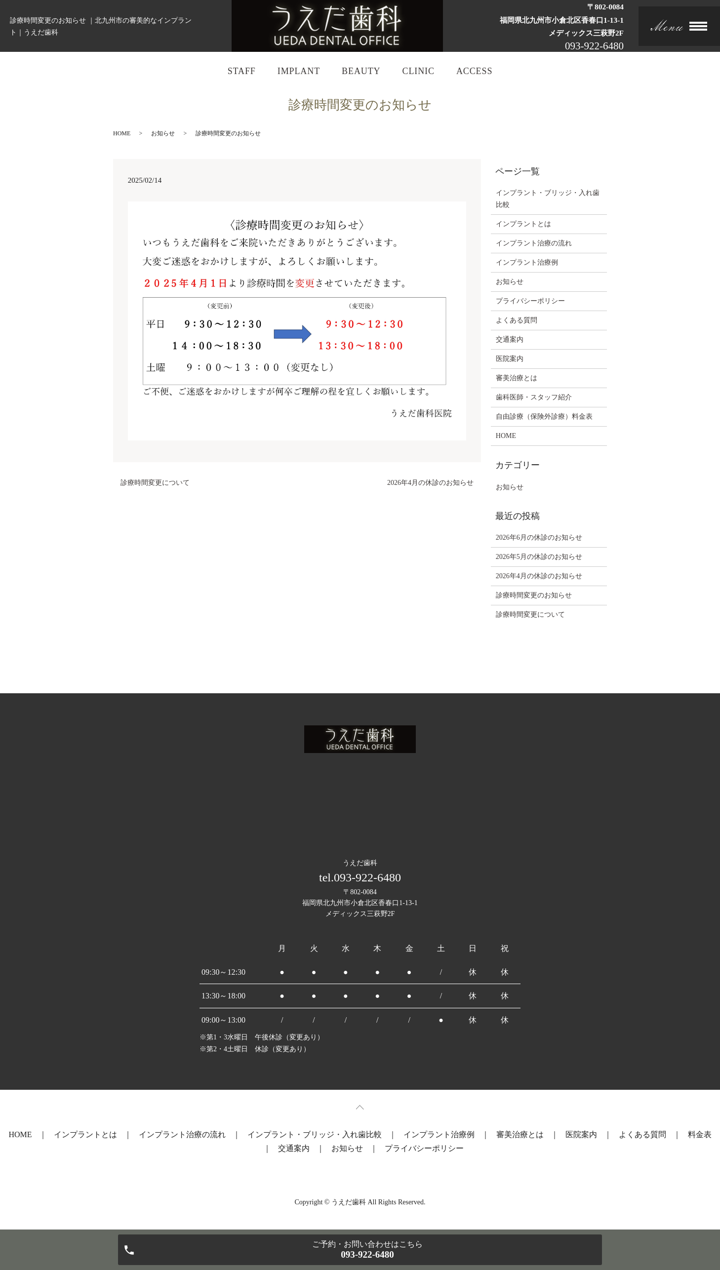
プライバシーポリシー (530, 301)
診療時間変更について (155, 482)
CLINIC (418, 71)
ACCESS (474, 71)
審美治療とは (516, 378)
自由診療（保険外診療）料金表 (544, 416)
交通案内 (509, 339)
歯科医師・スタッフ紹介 (534, 397)
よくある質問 (516, 320)
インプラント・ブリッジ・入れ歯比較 (548, 198)
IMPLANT (299, 71)
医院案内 (509, 358)
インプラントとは (523, 224)
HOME (121, 133)
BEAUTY (361, 71)
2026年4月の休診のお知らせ (430, 482)
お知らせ (163, 133)
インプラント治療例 (527, 262)
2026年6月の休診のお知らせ (539, 537)
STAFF (242, 71)
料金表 (700, 1134)
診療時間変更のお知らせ (534, 595)
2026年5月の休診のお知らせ (539, 556)
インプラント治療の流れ (534, 243)
